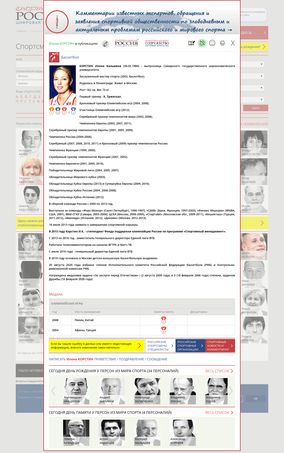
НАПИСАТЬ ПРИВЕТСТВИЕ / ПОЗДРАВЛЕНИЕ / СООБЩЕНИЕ (108, 361)
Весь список (217, 372)
